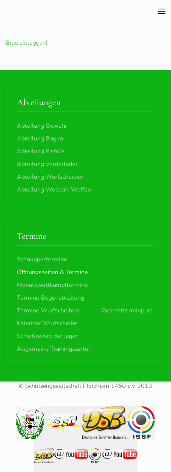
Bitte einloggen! (26, 43)
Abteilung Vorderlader (47, 164)
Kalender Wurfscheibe (47, 323)
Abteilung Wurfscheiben (50, 177)
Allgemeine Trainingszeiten (54, 349)
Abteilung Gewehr (42, 126)
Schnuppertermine (42, 259)
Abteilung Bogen (40, 138)
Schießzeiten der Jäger (47, 336)
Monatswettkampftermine (52, 285)
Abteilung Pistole (41, 151)
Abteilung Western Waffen (54, 189)
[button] (161, 11)
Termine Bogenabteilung (50, 298)
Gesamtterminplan (127, 310)
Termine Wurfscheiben (48, 310)
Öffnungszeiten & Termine (52, 272)
